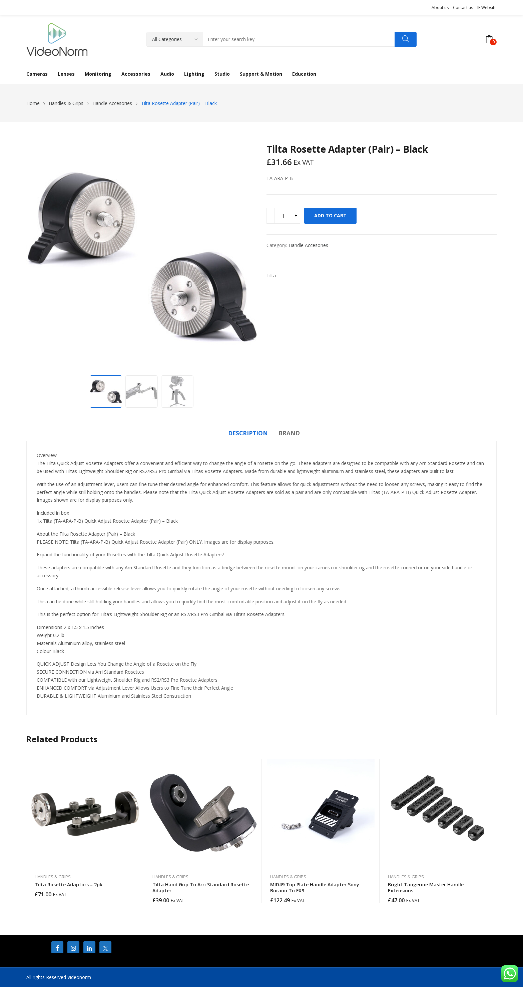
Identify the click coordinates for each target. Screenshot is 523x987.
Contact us (463, 7)
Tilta (271, 275)
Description (248, 433)
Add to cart (330, 215)
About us (440, 7)
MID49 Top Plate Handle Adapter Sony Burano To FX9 (314, 887)
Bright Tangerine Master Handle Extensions (426, 887)
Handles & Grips (53, 877)
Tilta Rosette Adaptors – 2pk (68, 884)
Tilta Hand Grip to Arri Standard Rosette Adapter (200, 887)
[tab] (248, 434)
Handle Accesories (308, 245)
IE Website (487, 7)
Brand (289, 433)
